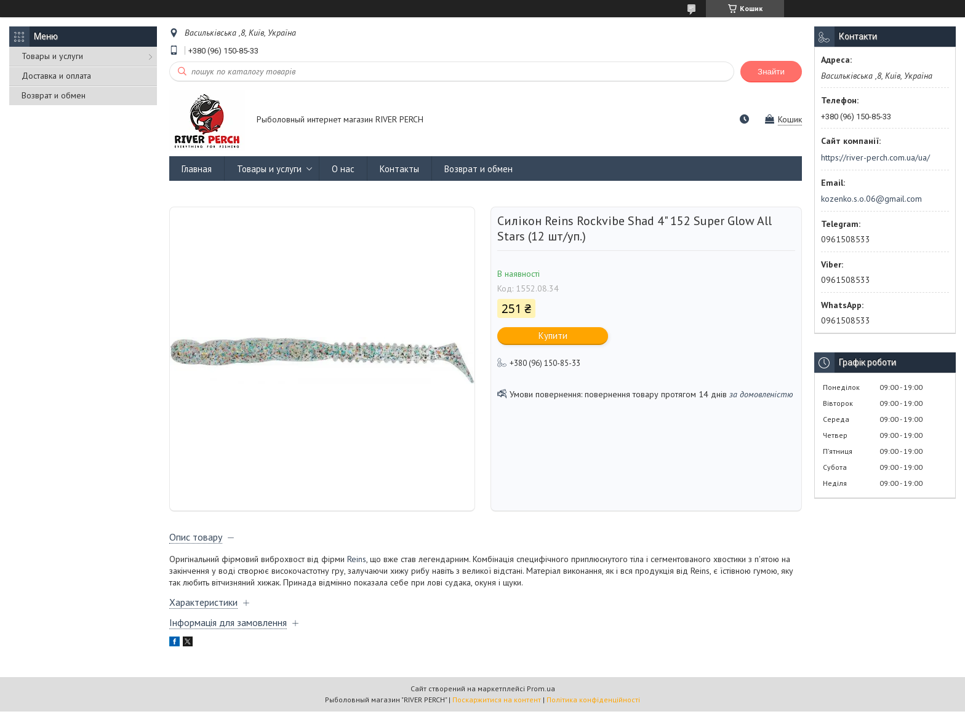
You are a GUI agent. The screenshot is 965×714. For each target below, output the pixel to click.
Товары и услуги (52, 55)
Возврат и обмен (54, 95)
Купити (553, 335)
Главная (197, 168)
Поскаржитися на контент (496, 702)
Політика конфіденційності (593, 702)
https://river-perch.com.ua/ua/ (875, 157)
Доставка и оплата (56, 75)
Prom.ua (541, 691)
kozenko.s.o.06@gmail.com (871, 198)
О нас (343, 168)
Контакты (399, 168)
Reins (356, 561)
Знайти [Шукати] (771, 71)
